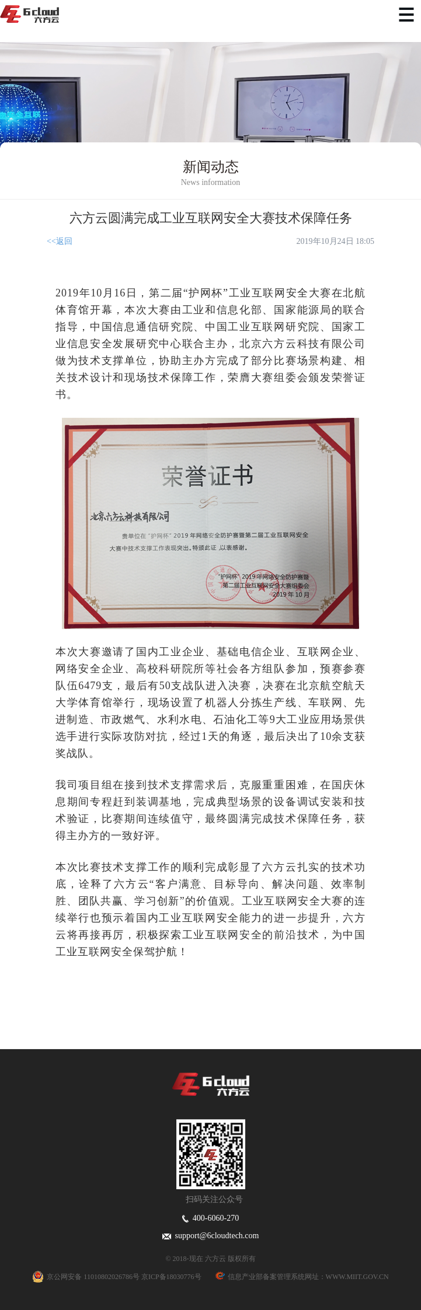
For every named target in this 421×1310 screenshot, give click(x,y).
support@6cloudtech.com (210, 1235)
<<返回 (59, 241)
